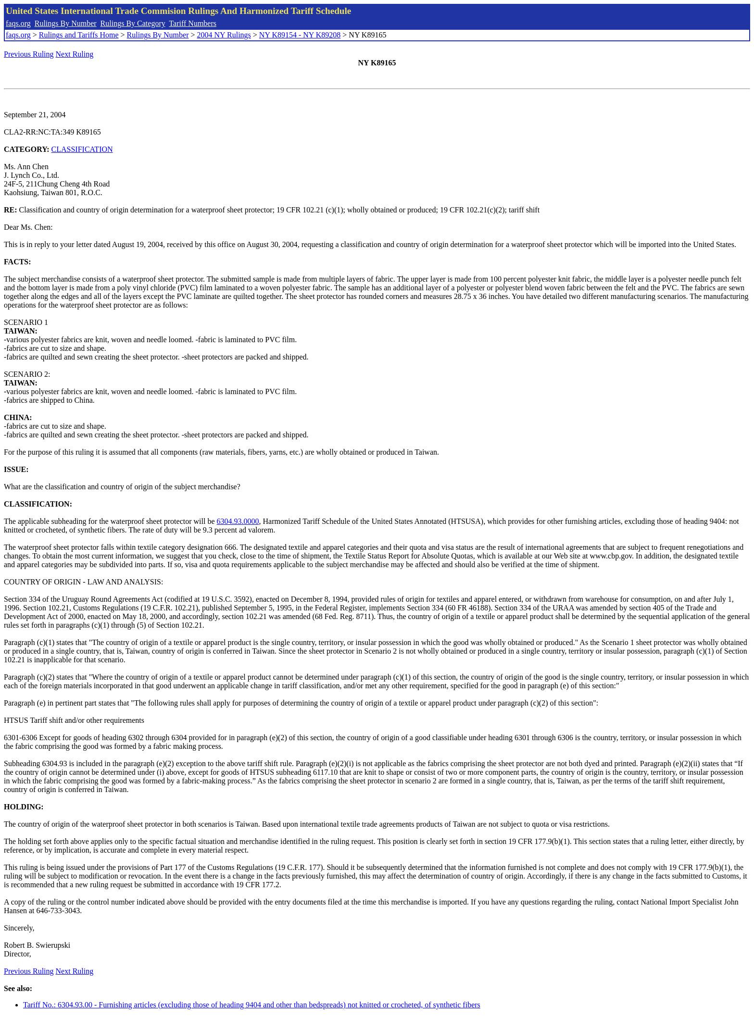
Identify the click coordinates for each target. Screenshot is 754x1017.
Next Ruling (75, 54)
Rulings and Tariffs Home (79, 35)
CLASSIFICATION (82, 149)
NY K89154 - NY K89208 (299, 35)
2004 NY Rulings (224, 35)
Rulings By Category (133, 23)
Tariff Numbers (192, 23)
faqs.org (18, 23)
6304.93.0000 (238, 521)
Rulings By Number (66, 23)
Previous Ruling (29, 54)
